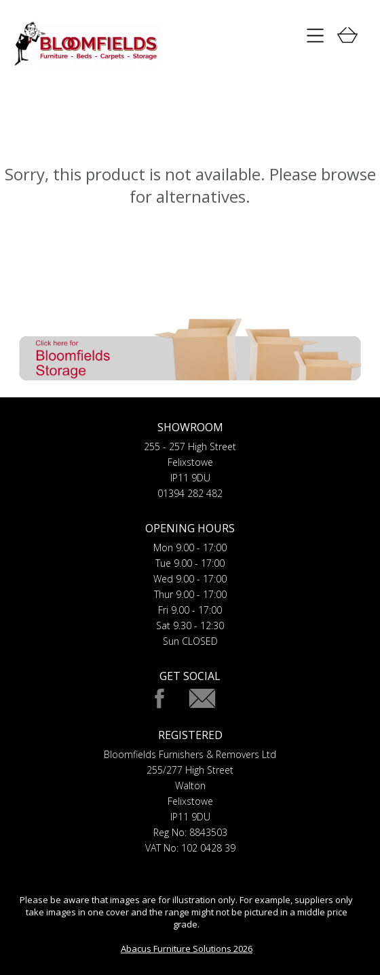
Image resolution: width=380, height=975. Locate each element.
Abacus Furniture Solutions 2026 (186, 948)
